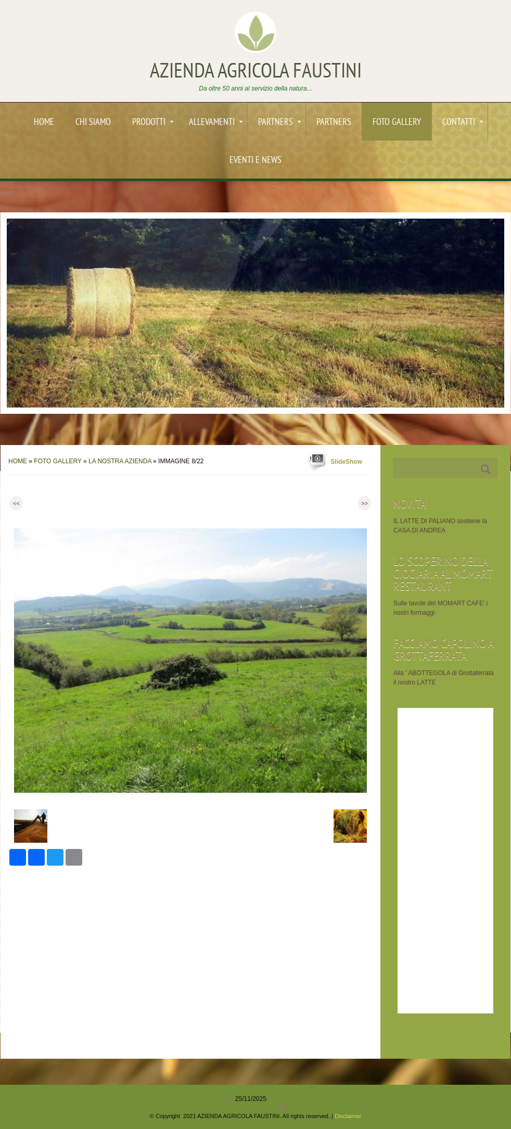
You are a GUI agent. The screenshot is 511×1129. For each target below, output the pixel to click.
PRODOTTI (152, 122)
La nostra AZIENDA (119, 461)
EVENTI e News (255, 160)
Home (44, 122)
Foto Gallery (397, 122)
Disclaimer (348, 1116)
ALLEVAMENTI (215, 122)
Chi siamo (93, 122)
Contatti (462, 122)
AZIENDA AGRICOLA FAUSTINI (256, 72)
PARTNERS (279, 122)
